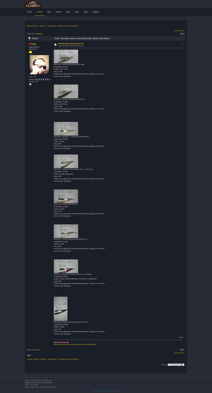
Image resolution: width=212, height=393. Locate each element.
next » (183, 30)
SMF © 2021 (37, 380)
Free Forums (36, 382)
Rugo (33, 44)
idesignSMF (49, 382)
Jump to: (164, 365)
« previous (176, 30)
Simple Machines (47, 380)
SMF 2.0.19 (28, 380)
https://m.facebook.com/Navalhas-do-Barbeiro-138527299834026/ (75, 344)
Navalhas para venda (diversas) (70, 44)
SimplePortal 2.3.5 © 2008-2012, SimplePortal (106, 391)
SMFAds (27, 382)
